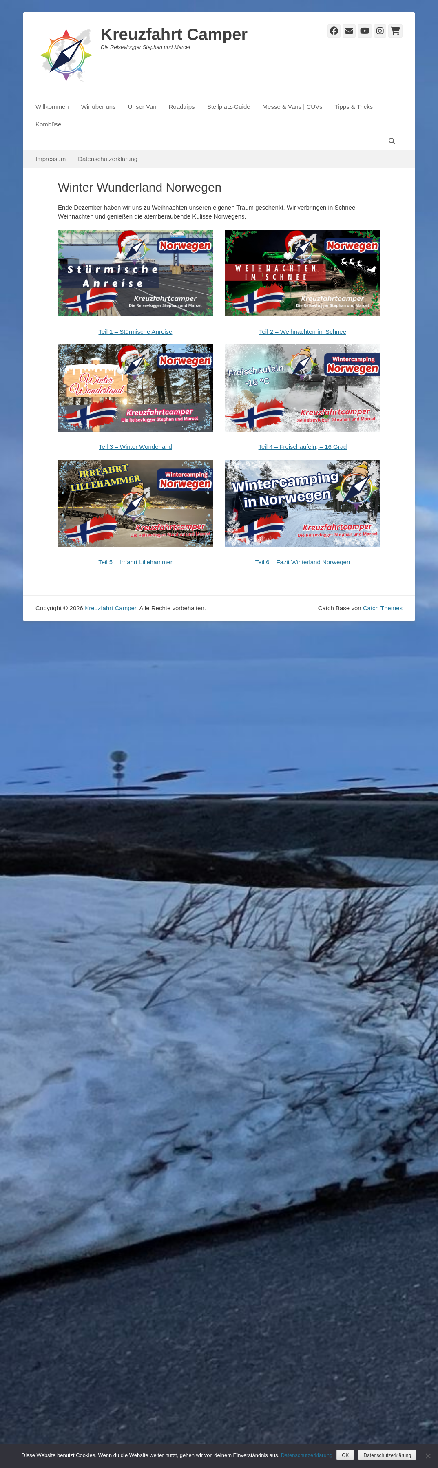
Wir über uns (98, 106)
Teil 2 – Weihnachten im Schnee (302, 331)
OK (345, 1455)
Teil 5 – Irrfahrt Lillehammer (135, 562)
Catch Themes (383, 608)
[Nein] (428, 1456)
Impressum (50, 158)
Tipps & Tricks (354, 106)
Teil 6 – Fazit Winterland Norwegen (302, 562)
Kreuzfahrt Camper (174, 34)
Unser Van (142, 106)
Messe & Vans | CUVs (293, 106)
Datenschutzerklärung (107, 158)
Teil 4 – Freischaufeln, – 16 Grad (303, 446)
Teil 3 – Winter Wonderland (135, 446)
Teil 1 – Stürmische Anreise (136, 331)
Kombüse (48, 124)
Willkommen (52, 106)
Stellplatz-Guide (228, 106)
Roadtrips (181, 106)
